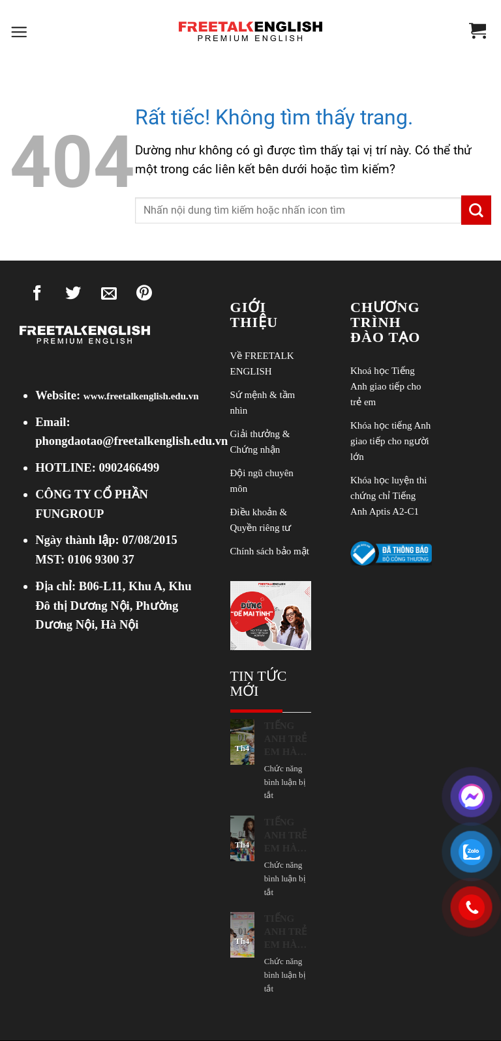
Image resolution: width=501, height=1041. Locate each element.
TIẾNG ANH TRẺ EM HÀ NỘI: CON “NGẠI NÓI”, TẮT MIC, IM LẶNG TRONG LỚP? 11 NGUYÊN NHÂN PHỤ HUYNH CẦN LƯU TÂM (287, 836)
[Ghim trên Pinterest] (145, 296)
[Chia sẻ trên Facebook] (37, 296)
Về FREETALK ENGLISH (262, 363)
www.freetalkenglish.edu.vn (141, 396)
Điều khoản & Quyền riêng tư (261, 520)
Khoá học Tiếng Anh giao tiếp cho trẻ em (385, 386)
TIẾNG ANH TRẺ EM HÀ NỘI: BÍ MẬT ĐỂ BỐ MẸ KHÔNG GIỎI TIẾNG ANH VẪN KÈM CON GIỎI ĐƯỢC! (286, 739)
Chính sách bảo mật (269, 551)
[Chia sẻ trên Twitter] (73, 296)
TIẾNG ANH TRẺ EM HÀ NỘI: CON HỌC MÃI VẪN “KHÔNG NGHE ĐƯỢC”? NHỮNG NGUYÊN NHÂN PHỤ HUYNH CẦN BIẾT (287, 932)
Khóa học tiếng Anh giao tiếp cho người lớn (390, 441)
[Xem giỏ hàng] (478, 32)
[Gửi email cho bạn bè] (109, 296)
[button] (19, 32)
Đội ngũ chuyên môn (262, 481)
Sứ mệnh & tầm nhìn (263, 403)
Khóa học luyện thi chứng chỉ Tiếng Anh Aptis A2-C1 (388, 496)
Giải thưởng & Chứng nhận (260, 442)
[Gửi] (476, 210)
